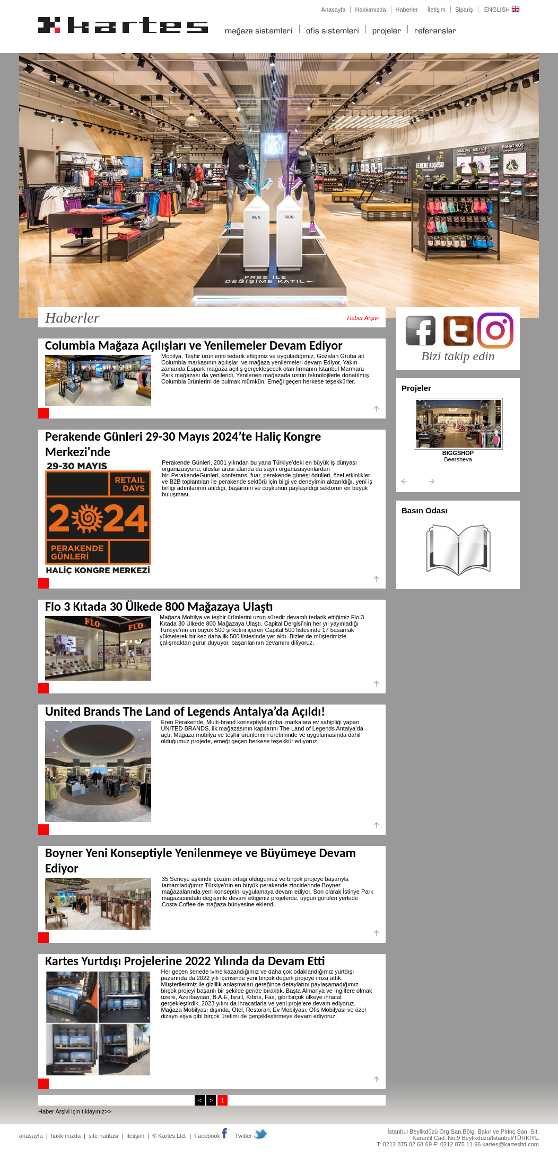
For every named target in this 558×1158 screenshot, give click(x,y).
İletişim (437, 9)
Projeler (416, 388)
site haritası (103, 1136)
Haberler (407, 9)
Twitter (251, 1136)
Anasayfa (333, 9)
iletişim (135, 1136)
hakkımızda (66, 1136)
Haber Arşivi (363, 318)
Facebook (211, 1136)
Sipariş (464, 9)
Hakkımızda (370, 9)
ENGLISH (502, 9)
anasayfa (31, 1136)
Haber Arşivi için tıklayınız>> (74, 1111)
